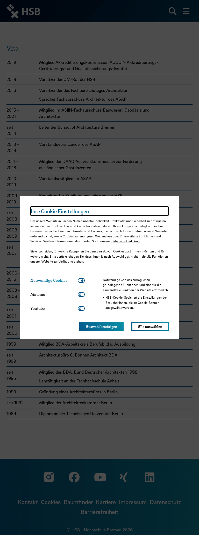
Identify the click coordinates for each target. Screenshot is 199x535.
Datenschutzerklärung (126, 241)
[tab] (54, 280)
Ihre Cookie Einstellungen (60, 211)
